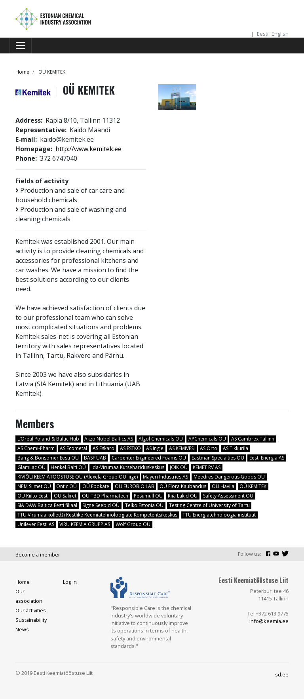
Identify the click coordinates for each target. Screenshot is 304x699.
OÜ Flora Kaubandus (183, 486)
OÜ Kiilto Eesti (33, 495)
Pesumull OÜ (148, 495)
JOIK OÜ (179, 467)
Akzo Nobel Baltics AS (108, 438)
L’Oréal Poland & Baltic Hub (48, 438)
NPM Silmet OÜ (34, 486)
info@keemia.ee (269, 621)
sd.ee (282, 674)
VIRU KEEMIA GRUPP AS (84, 524)
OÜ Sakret (65, 495)
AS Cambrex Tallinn (252, 438)
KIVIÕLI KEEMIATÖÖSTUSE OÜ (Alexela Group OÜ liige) (77, 476)
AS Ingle (154, 448)
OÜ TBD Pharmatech (105, 495)
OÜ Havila (223, 486)
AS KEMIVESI (182, 448)
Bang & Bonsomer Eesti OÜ (48, 457)
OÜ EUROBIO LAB (134, 486)
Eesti (262, 33)
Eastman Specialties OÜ (218, 457)
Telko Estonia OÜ (144, 505)
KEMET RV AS (206, 467)
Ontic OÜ (66, 486)
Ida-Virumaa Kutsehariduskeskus (127, 467)
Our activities (30, 610)
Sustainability (31, 619)
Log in (70, 581)
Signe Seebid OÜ (101, 505)
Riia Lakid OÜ (183, 495)
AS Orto (208, 448)
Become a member (37, 554)
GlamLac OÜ (31, 467)
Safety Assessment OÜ (228, 495)
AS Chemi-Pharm (36, 448)
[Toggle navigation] (21, 45)
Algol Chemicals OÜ (161, 438)
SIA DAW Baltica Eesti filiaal (47, 505)
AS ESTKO (130, 448)
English (280, 33)
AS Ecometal (73, 448)
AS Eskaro (103, 448)
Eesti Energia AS (266, 457)
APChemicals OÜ (207, 438)
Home (22, 71)
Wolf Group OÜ (133, 524)
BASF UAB (95, 457)
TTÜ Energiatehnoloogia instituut (219, 514)
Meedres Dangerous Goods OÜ (229, 476)
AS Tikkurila (235, 448)
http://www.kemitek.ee (88, 148)
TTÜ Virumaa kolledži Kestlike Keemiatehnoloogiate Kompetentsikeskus (97, 514)
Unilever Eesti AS (35, 524)
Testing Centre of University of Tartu (209, 505)
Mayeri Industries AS (165, 476)
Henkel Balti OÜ (68, 467)
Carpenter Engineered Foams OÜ (149, 457)
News (22, 629)
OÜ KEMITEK (252, 486)
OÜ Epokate (95, 486)
